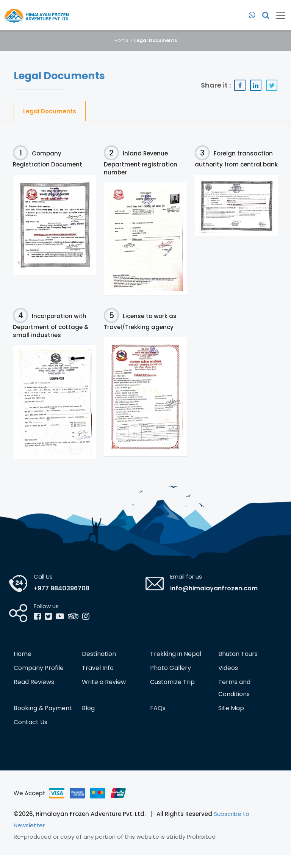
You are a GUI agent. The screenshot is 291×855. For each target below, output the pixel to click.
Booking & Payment (43, 708)
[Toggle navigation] (277, 15)
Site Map (231, 708)
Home (121, 40)
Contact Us (30, 722)
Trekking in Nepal (175, 653)
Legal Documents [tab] (49, 111)
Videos (228, 668)
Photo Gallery (170, 668)
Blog (88, 708)
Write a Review (104, 682)
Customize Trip (172, 682)
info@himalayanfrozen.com (214, 588)
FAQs (158, 708)
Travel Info (98, 668)
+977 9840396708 (61, 588)
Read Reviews (34, 682)
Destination (99, 653)
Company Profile (39, 668)
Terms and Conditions (234, 688)
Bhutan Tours (238, 653)
